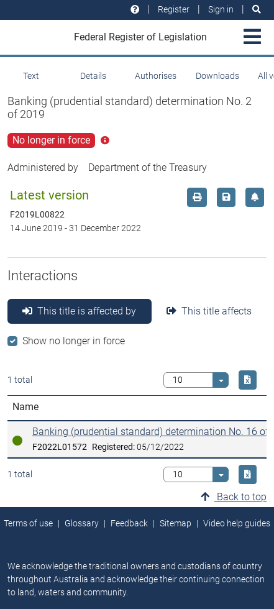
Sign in (221, 9)
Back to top (234, 497)
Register (174, 9)
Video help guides (236, 523)
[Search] (257, 9)
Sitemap (175, 523)
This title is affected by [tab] (79, 311)
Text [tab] (31, 76)
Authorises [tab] (155, 76)
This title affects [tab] (209, 311)
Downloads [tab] (217, 76)
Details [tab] (93, 76)
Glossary (82, 523)
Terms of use (28, 523)
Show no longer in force (73, 341)
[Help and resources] (135, 9)
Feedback (129, 523)
